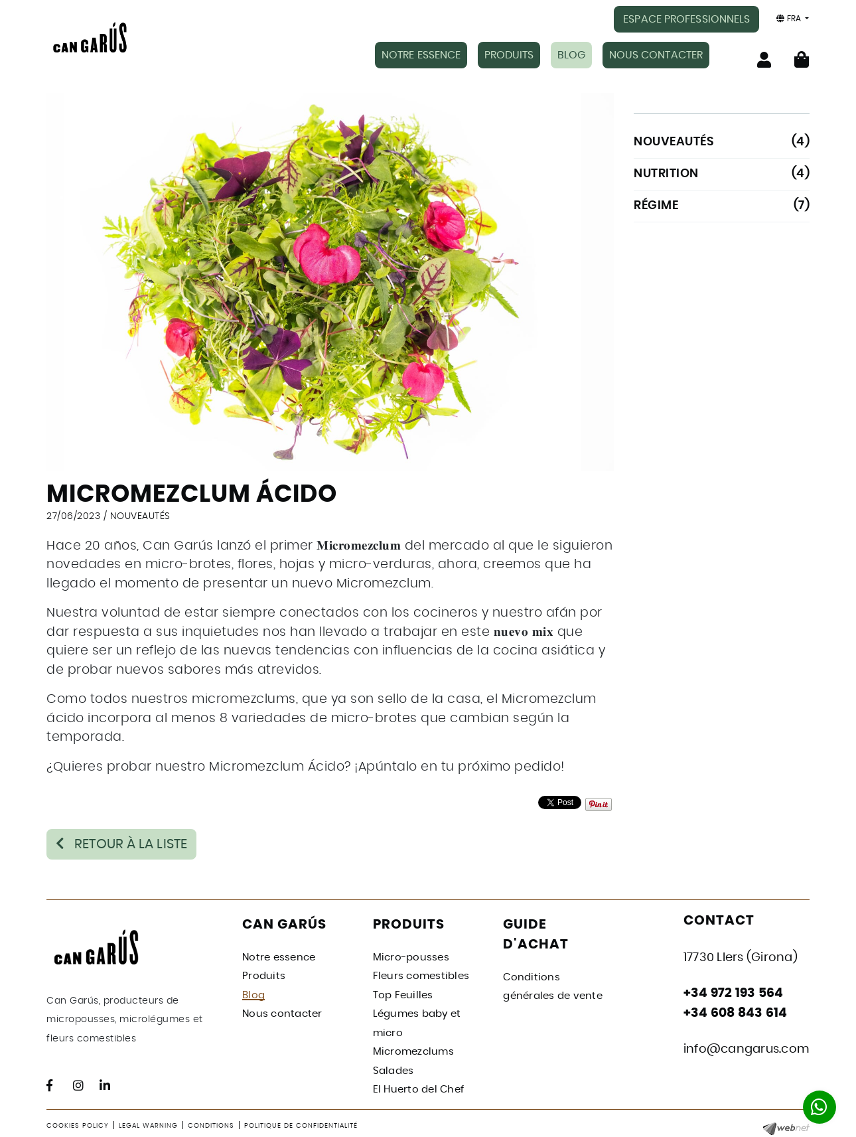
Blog (253, 994)
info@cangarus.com (746, 1048)
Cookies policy (77, 1124)
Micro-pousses (411, 956)
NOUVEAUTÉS (140, 509)
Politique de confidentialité (301, 1124)
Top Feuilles (403, 994)
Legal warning (148, 1124)
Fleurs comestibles (421, 975)
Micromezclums (413, 1051)
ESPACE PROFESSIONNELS (686, 19)
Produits (263, 975)
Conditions (211, 1124)
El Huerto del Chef (418, 1089)
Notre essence (278, 956)
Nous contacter (282, 1013)
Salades (393, 1070)
